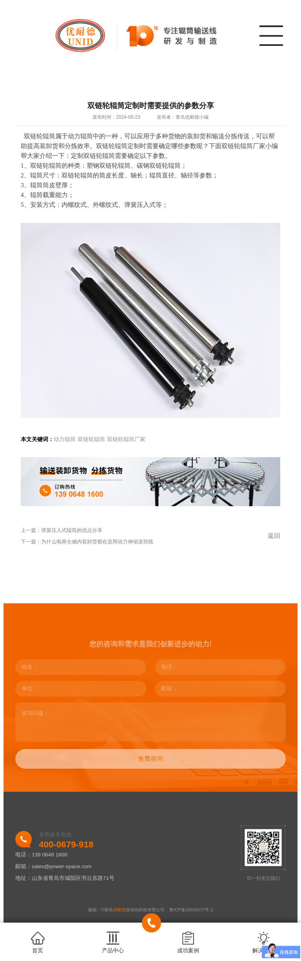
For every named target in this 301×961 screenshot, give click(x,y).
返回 (274, 535)
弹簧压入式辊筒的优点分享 (71, 530)
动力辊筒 (65, 439)
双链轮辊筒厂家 (126, 439)
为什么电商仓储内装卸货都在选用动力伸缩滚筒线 (97, 542)
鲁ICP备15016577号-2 (191, 909)
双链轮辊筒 (91, 439)
